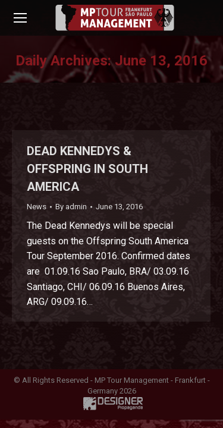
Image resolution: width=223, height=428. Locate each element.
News (36, 206)
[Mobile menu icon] (20, 18)
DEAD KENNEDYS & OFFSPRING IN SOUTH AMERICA (87, 169)
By (71, 206)
